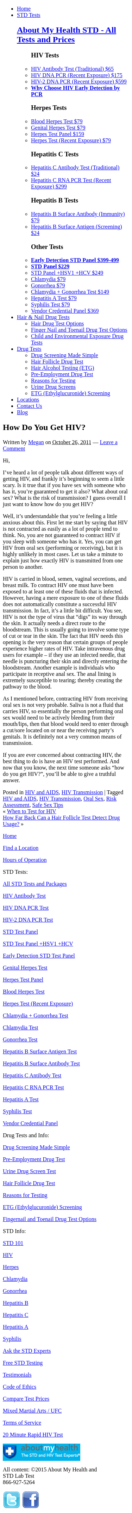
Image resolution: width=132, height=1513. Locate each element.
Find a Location (20, 848)
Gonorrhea (15, 1291)
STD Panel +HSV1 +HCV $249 (67, 273)
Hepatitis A (15, 1327)
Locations (28, 400)
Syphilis (12, 1339)
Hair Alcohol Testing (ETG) (62, 368)
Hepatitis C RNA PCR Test (33, 1087)
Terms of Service (22, 1423)
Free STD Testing (23, 1363)
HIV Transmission (82, 792)
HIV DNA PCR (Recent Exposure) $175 (76, 75)
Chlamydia (15, 1279)
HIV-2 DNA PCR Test (28, 920)
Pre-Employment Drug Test (62, 374)
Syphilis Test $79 (50, 304)
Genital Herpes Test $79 (58, 128)
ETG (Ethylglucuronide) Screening (70, 393)
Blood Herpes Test (24, 992)
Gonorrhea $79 (48, 285)
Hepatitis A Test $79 (54, 298)
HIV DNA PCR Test (26, 908)
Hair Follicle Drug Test (57, 362)
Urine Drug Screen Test (29, 1171)
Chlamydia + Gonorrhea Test (35, 1016)
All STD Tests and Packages (35, 884)
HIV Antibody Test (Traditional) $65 (72, 69)
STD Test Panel (20, 932)
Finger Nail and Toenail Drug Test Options (79, 330)
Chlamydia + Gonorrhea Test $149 (70, 292)
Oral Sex (93, 799)
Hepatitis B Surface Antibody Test (41, 1063)
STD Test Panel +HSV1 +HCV (38, 944)
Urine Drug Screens (53, 387)
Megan (36, 442)
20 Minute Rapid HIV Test (33, 1435)
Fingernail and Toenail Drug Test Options (49, 1219)
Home (24, 9)
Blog (22, 412)
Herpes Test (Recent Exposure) (38, 1004)
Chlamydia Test (20, 1028)
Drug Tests (29, 349)
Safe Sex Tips (47, 805)
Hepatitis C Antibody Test (32, 1075)
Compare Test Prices (26, 1399)
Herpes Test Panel (23, 980)
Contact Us (29, 406)
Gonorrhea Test (20, 1039)
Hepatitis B (15, 1303)
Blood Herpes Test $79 (57, 121)
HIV (8, 1255)
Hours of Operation (24, 860)
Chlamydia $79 (48, 279)
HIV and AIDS (42, 792)
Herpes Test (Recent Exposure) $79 (71, 140)
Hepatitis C (15, 1315)
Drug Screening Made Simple (64, 355)
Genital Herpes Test (25, 968)
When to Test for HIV (31, 811)
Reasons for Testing (53, 381)
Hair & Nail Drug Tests (43, 317)
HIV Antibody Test (24, 896)
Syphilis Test (17, 1111)
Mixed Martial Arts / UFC (32, 1411)
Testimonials (17, 1375)
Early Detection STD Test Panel (39, 956)
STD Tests (28, 15)
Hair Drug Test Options (57, 323)
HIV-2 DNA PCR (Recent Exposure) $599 (79, 82)
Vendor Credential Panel (30, 1123)
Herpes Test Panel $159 (57, 134)
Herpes (11, 1267)
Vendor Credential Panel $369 (65, 311)
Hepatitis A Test (21, 1099)
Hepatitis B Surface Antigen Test (40, 1051)
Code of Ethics (19, 1387)
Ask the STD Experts (27, 1351)
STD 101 (13, 1243)
